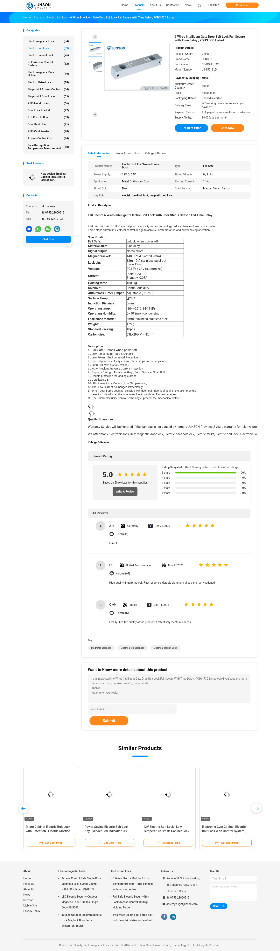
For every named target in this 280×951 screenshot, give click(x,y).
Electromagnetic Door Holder (48, 74)
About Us (28, 889)
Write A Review (125, 491)
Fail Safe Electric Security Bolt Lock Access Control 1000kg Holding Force (131, 902)
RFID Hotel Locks (48, 103)
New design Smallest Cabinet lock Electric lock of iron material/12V (53, 176)
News (26, 894)
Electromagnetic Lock (48, 41)
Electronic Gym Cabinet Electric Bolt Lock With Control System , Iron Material (224, 831)
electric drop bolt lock (132, 648)
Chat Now (242, 5)
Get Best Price (191, 128)
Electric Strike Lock (48, 82)
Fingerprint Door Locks (48, 96)
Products (28, 883)
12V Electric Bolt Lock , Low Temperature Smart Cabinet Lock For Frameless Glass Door (166, 831)
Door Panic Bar (48, 124)
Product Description (127, 153)
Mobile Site (30, 905)
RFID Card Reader (48, 131)
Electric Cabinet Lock (48, 55)
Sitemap (28, 900)
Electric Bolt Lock (48, 48)
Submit (109, 720)
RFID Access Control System (48, 64)
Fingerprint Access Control (48, 89)
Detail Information (99, 153)
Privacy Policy (31, 911)
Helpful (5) (122, 613)
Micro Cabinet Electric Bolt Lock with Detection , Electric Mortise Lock (48, 831)
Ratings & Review (155, 153)
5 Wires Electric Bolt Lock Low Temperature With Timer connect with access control (133, 884)
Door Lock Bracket (48, 110)
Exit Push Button (48, 117)
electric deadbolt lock (165, 648)
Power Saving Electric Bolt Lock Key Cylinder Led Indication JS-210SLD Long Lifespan (107, 831)
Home (27, 878)
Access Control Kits (48, 138)
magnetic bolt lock (101, 648)
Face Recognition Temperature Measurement (48, 147)
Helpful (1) (122, 534)
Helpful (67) (123, 573)
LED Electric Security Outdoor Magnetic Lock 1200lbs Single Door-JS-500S (79, 902)
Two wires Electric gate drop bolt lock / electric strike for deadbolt (132, 917)
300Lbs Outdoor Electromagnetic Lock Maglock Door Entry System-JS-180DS (81, 920)
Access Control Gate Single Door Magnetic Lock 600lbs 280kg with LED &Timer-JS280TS (81, 884)
